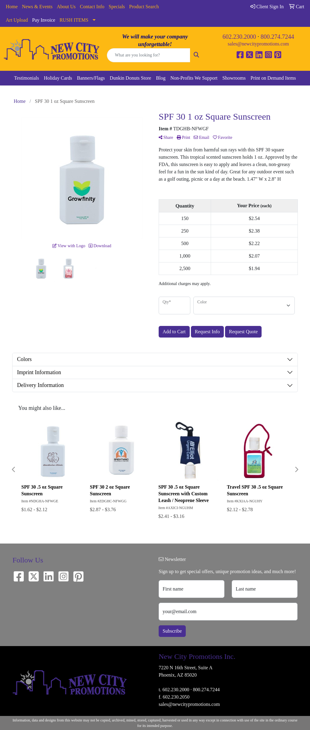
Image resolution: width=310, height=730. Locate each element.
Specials (117, 6)
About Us (66, 6)
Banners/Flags (91, 78)
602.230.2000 (239, 36)
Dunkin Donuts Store (130, 78)
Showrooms (233, 78)
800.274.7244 (277, 36)
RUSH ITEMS (73, 20)
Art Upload (17, 20)
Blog (160, 78)
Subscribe (172, 631)
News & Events (37, 6)
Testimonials (26, 78)
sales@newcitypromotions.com (258, 43)
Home (12, 6)
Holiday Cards (58, 78)
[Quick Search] (148, 55)
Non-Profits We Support (193, 78)
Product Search (144, 6)
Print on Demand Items (273, 78)
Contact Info (92, 6)
